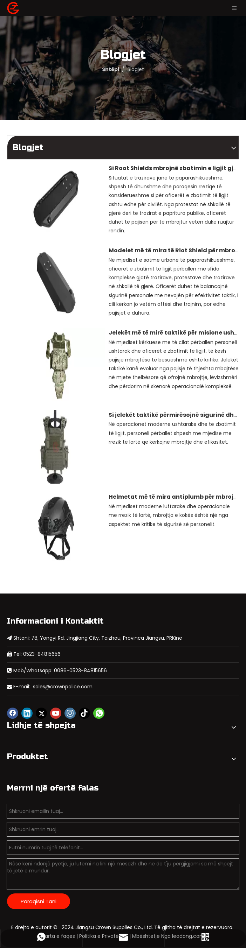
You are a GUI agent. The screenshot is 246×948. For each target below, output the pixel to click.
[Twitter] (41, 713)
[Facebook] (12, 713)
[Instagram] (70, 713)
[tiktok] (84, 713)
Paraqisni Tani (38, 901)
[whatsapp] (98, 713)
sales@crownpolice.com (63, 686)
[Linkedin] (27, 713)
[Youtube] (55, 713)
